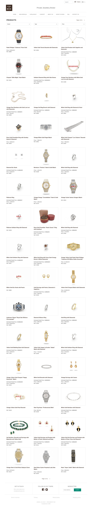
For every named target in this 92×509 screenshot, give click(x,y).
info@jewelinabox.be (19, 491)
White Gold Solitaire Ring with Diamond (17, 257)
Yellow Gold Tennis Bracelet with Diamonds (46, 47)
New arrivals (23, 14)
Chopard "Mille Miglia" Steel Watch (16, 77)
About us (50, 14)
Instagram (47, 489)
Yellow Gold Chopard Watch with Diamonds (73, 287)
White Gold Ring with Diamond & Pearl (71, 107)
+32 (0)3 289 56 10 (19, 489)
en (82, 2)
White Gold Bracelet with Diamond (43, 377)
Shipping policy (77, 497)
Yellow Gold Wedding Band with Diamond (17, 347)
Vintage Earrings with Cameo (69, 377)
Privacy (36, 497)
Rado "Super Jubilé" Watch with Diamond (72, 467)
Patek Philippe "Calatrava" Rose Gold (16, 47)
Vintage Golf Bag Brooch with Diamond (44, 107)
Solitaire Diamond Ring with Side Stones (45, 77)
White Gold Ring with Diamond (69, 167)
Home (14, 14)
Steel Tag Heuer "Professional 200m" (44, 407)
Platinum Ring (10, 197)
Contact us (75, 14)
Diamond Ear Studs (11, 167)
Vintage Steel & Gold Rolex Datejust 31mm (18, 467)
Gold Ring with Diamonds (68, 317)
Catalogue (33, 14)
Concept (42, 14)
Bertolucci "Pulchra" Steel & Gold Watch (45, 167)
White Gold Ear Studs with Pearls (15, 287)
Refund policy (56, 497)
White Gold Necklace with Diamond (70, 407)
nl (85, 2)
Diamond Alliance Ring (40, 317)
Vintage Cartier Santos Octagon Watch (71, 197)
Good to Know (60, 14)
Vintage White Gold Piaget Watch (43, 137)
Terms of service (15, 497)
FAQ (68, 14)
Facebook (44, 489)
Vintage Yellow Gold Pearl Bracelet (15, 407)
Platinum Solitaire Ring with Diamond (16, 227)
